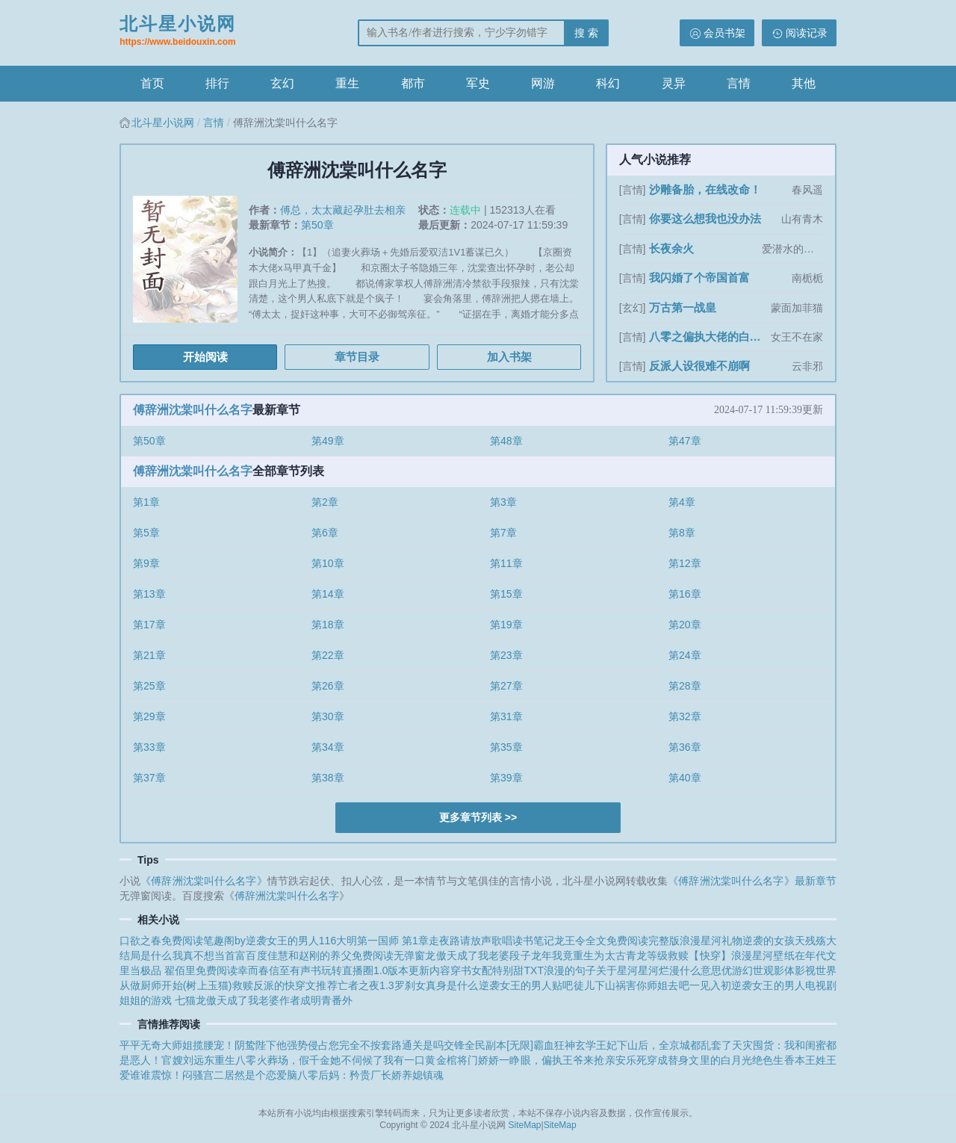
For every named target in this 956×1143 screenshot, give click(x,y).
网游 (543, 83)
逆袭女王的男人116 (291, 941)
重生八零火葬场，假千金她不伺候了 (298, 1060)
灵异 (674, 83)
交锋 (454, 1045)
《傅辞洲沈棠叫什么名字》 (203, 881)
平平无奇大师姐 (156, 1045)
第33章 (149, 747)
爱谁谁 (135, 1075)
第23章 (506, 655)
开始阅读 (205, 356)
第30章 (327, 716)
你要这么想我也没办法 (705, 218)
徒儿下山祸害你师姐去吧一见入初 (653, 985)
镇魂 (433, 1075)
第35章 (506, 747)
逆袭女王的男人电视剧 (783, 985)
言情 (739, 83)
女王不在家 (797, 337)
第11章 (506, 563)
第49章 (327, 441)
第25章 (149, 686)
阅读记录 (807, 33)
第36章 (684, 747)
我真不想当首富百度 (220, 955)
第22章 (327, 655)
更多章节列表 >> (478, 817)
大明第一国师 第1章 (382, 941)
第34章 (327, 747)
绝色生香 (773, 1060)
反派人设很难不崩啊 (699, 365)
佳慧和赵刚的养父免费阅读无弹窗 (346, 955)
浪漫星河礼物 (711, 941)
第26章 (327, 686)
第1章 (146, 502)
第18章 (327, 625)
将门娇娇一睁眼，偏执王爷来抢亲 (536, 1060)
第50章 (317, 225)
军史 (478, 83)
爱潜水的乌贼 (792, 249)
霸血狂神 (554, 1045)
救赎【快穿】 (699, 955)
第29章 (149, 716)
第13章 (149, 594)
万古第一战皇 (682, 307)
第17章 (149, 625)
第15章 (506, 594)
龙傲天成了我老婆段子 (477, 955)
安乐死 (631, 1060)
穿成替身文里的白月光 (699, 1060)
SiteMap (525, 1125)
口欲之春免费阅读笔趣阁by (183, 941)
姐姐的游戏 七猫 (158, 1000)
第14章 (327, 594)
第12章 (684, 563)
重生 (347, 83)
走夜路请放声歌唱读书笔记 (491, 941)
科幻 (608, 83)
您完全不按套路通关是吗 (386, 1045)
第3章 (503, 502)
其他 (804, 83)
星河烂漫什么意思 (679, 970)
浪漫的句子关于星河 (591, 970)
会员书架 (724, 33)
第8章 (681, 533)
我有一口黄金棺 (420, 1060)
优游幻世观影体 (758, 970)
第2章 (324, 502)
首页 (152, 83)
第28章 (684, 686)
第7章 (503, 533)
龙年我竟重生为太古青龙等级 (599, 955)
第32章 (684, 716)
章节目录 (357, 356)
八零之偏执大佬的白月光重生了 (708, 336)
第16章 (684, 594)
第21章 (149, 655)
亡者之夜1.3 (366, 985)
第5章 (146, 533)
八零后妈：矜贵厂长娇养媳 (360, 1075)
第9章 (146, 563)
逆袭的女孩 (768, 941)
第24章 (684, 655)
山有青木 (802, 219)
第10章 (327, 563)
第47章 (684, 441)
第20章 (684, 625)
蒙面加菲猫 (797, 308)
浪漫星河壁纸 (763, 955)
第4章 (681, 502)
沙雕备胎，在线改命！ (705, 189)
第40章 (684, 778)
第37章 (149, 778)
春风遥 (807, 190)
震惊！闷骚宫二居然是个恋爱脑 (224, 1075)
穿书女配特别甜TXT (496, 970)
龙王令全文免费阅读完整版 (617, 941)
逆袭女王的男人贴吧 (526, 985)
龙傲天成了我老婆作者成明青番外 (274, 1000)
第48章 (506, 441)
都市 (413, 83)
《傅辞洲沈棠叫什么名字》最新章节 (752, 881)
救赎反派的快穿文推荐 (285, 985)
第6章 (324, 533)
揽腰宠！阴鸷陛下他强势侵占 (261, 1045)
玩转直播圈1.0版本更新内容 (386, 970)
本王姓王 (815, 1060)
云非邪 (807, 366)
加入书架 (509, 356)
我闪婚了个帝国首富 (699, 277)
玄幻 (282, 83)
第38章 (327, 778)
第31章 (506, 716)
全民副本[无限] (499, 1045)
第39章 (506, 778)
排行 (217, 83)
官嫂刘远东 (187, 1060)
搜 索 (586, 33)
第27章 (506, 686)
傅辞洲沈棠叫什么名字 (192, 409)
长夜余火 (671, 248)
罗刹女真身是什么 (436, 985)
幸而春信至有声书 (279, 970)
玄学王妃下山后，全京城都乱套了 (653, 1045)
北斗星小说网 (178, 32)
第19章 (506, 625)
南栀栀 (807, 278)
